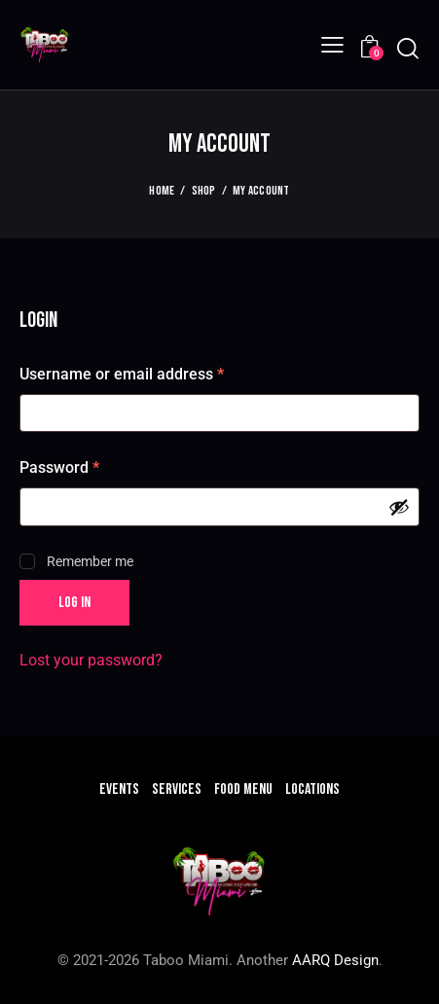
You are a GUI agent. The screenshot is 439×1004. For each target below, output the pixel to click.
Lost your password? (91, 660)
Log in (74, 602)
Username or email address (153, 373)
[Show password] (399, 507)
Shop (204, 190)
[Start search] (407, 48)
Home (161, 190)
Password (91, 466)
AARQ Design (335, 960)
